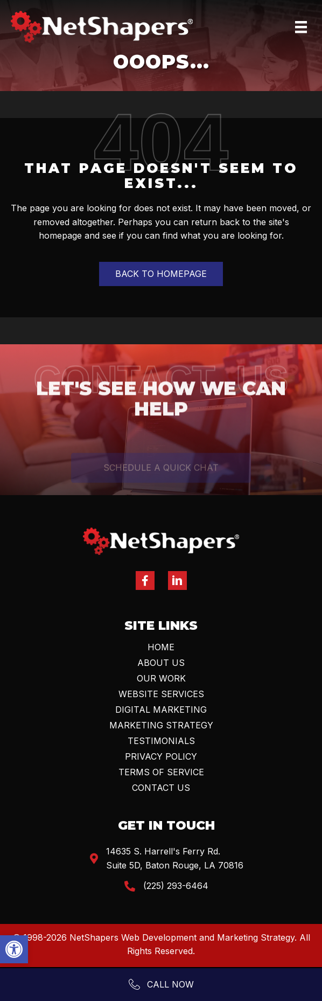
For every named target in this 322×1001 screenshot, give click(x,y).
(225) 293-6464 (175, 885)
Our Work (161, 678)
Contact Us (161, 787)
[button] (14, 949)
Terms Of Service (161, 772)
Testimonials (161, 740)
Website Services (161, 694)
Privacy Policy (161, 756)
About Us (161, 662)
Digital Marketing (161, 709)
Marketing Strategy (161, 725)
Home (161, 647)
